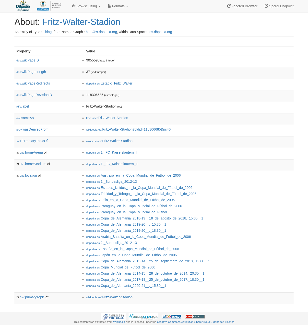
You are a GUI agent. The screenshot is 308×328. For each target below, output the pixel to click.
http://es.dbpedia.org (101, 32)
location (28, 175)
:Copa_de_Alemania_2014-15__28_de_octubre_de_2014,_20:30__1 (145, 273)
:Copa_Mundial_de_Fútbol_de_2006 (120, 267)
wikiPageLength (31, 72)
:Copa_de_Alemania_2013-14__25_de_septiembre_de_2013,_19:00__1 (148, 261)
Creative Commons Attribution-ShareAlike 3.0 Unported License (195, 321)
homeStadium (33, 164)
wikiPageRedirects (33, 83)
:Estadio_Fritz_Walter (109, 83)
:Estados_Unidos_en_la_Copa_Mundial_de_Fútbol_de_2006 (139, 188)
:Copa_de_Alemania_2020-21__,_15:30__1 (126, 286)
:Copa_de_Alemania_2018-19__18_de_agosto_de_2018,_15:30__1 (144, 218)
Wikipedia (119, 321)
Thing (47, 32)
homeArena (31, 152)
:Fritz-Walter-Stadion (107, 118)
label (22, 106)
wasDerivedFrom (32, 129)
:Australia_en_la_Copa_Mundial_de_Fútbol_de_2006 (133, 175)
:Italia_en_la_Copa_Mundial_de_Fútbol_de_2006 (130, 200)
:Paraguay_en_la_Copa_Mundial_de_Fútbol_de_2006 (134, 206)
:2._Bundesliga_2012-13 (111, 243)
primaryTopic (32, 297)
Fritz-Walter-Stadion (81, 22)
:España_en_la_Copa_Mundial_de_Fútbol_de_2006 (132, 249)
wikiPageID (27, 60)
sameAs (25, 118)
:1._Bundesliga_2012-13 (111, 181)
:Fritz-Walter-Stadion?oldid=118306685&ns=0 (128, 129)
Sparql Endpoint (279, 6)
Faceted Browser (242, 6)
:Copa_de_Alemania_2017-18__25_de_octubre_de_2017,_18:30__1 (145, 279)
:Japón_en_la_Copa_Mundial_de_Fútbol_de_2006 (131, 255)
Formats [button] (118, 6)
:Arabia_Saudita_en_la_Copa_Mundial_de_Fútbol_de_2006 (138, 237)
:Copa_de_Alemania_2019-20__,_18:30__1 (126, 230)
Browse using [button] (86, 6)
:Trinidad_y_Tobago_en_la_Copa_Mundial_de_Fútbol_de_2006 (141, 194)
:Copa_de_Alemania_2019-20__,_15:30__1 (126, 224)
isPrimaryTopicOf (32, 141)
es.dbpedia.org (160, 32)
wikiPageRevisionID (34, 95)
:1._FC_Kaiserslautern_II (112, 152)
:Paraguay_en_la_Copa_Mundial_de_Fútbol (126, 212)
